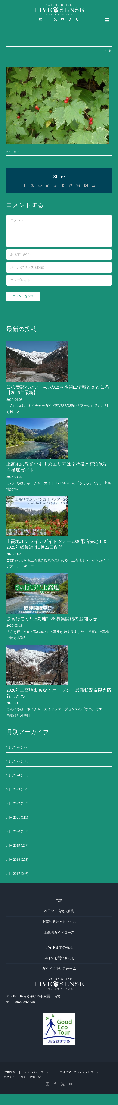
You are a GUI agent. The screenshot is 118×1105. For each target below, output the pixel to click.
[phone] (77, 19)
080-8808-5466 (24, 1002)
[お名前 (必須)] (59, 254)
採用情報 (9, 1072)
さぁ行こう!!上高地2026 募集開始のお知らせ (51, 618)
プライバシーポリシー (38, 1072)
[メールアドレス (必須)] (59, 267)
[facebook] (48, 19)
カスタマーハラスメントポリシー (81, 1072)
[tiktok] (69, 19)
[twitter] (55, 19)
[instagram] (40, 19)
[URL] (59, 280)
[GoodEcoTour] (59, 1015)
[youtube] (62, 19)
